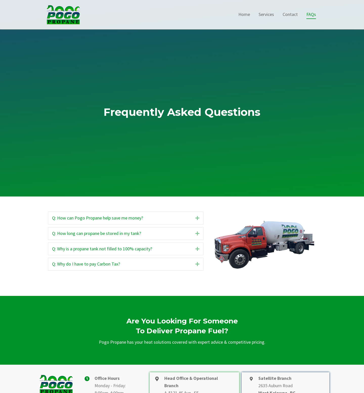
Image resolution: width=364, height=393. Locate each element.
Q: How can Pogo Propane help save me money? (97, 218)
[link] (244, 14)
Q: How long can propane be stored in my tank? (96, 233)
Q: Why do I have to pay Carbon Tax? (86, 264)
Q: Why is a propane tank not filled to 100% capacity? (102, 249)
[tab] (125, 218)
